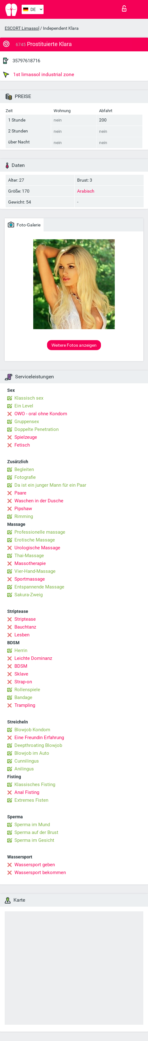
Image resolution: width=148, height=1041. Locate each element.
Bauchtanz (25, 627)
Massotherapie (30, 563)
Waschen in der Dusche (38, 501)
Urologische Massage (37, 548)
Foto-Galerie (24, 224)
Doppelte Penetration (36, 429)
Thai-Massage (29, 555)
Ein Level (23, 406)
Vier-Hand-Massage (35, 571)
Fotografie (25, 477)
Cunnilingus (26, 761)
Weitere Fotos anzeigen (74, 345)
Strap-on (23, 682)
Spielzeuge (25, 437)
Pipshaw (23, 508)
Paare (20, 493)
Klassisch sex (28, 398)
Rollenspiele (27, 689)
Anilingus (24, 769)
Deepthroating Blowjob (38, 745)
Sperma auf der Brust (36, 832)
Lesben (21, 635)
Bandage (23, 697)
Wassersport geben (34, 865)
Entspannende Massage (39, 587)
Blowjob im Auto (31, 753)
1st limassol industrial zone (38, 74)
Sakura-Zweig (28, 595)
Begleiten (24, 469)
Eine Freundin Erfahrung (39, 737)
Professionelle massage (39, 532)
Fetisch (22, 445)
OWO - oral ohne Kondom (40, 414)
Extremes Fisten (31, 800)
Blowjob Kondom (32, 730)
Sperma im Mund (32, 824)
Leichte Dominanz (33, 658)
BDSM (20, 666)
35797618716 (26, 61)
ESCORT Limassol (22, 28)
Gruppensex (26, 421)
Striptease (25, 619)
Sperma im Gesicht (34, 840)
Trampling (24, 705)
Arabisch (85, 191)
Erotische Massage (34, 540)
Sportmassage (29, 579)
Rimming (23, 516)
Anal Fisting (26, 792)
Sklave (21, 674)
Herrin (20, 650)
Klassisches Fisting (34, 784)
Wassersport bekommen (40, 872)
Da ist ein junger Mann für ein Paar (50, 485)
